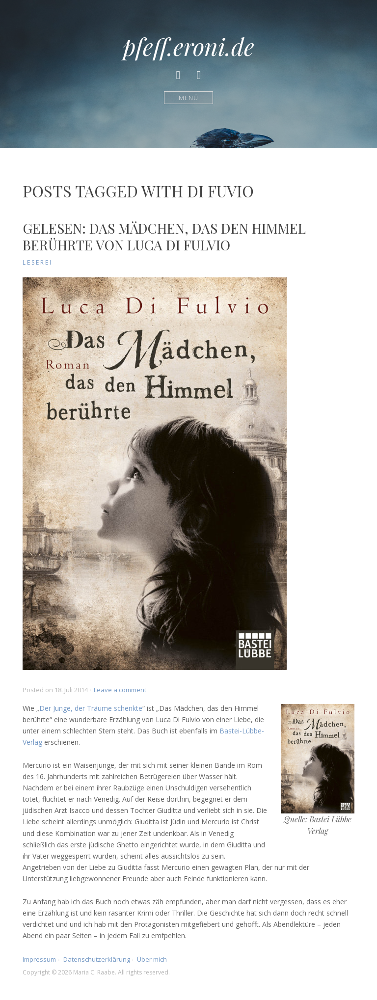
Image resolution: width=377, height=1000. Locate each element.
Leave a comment (120, 689)
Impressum (39, 959)
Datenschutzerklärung (96, 959)
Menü (188, 97)
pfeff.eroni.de (188, 46)
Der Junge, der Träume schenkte (90, 708)
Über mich (152, 959)
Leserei (38, 262)
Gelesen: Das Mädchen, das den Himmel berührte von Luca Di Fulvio (164, 236)
